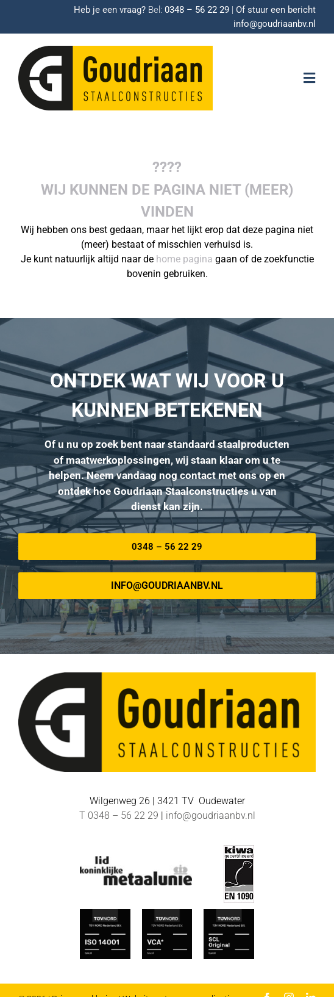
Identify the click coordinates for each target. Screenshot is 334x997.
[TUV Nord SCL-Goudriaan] (229, 914)
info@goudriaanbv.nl (274, 23)
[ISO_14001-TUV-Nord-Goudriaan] (105, 914)
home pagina (184, 259)
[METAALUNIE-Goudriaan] (136, 860)
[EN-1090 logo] (239, 849)
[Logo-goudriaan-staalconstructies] (115, 50)
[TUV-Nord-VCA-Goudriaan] (167, 914)
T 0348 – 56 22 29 (118, 815)
